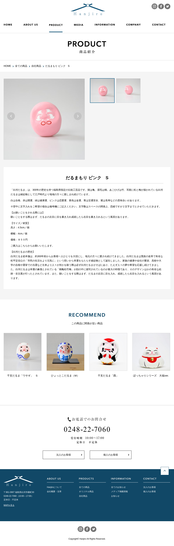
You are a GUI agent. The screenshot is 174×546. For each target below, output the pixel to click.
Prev (11, 116)
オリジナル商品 (86, 491)
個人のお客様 (110, 454)
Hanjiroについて (54, 487)
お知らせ (115, 496)
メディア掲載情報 (119, 491)
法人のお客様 (63, 454)
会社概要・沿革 (54, 491)
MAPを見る (9, 505)
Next (78, 116)
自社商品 (83, 496)
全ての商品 (84, 487)
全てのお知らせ (118, 487)
